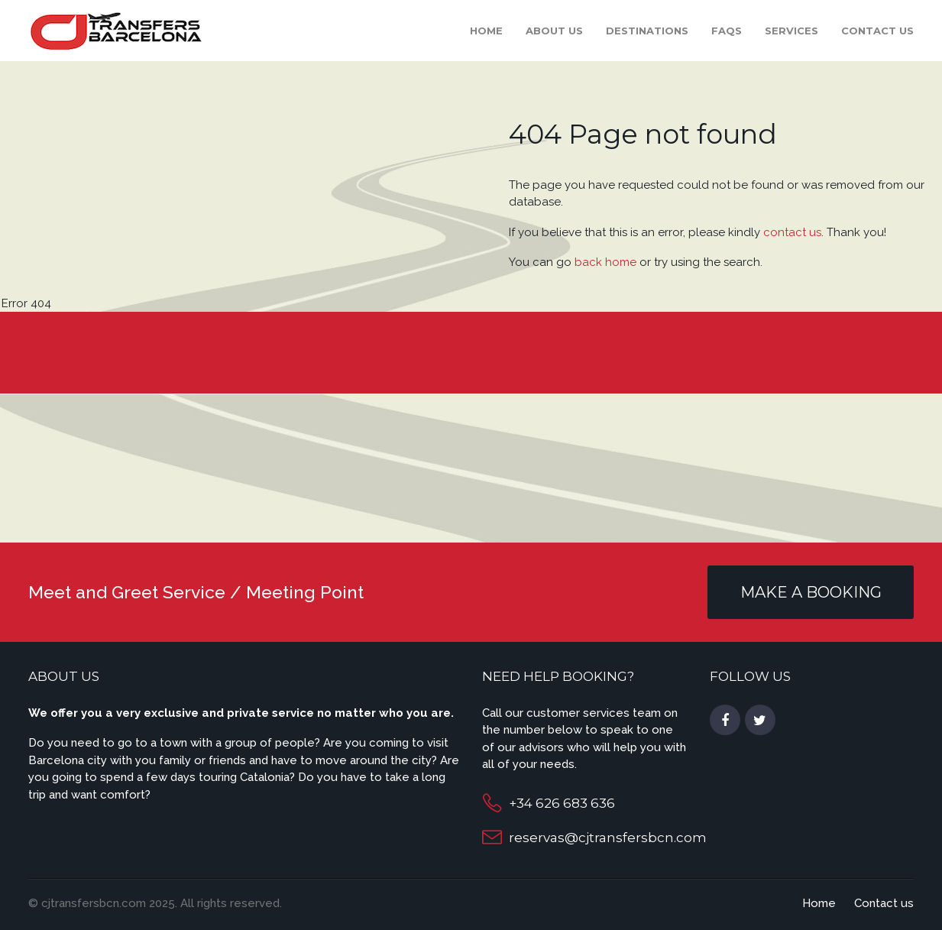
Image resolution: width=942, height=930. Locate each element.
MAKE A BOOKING (811, 592)
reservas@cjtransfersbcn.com (608, 837)
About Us (554, 30)
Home (486, 30)
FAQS (726, 30)
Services (791, 30)
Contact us (877, 30)
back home (605, 262)
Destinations (647, 30)
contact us (792, 232)
